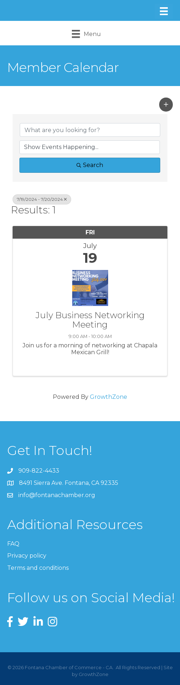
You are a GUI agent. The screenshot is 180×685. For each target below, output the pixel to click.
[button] (166, 104)
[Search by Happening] (89, 147)
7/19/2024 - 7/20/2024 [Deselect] (42, 199)
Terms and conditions (38, 567)
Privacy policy (26, 555)
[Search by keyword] (90, 130)
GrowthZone (108, 396)
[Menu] (164, 11)
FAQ (13, 543)
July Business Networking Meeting (90, 320)
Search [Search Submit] (90, 165)
